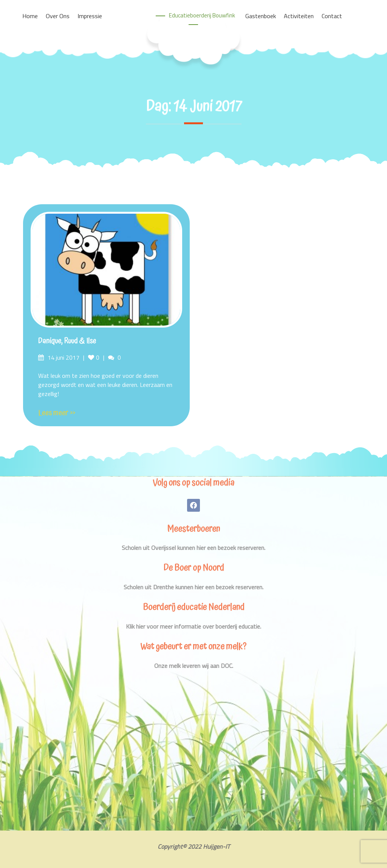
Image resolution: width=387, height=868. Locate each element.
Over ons (58, 15)
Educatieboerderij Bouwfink (202, 15)
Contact (332, 15)
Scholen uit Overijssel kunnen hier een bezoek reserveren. (193, 547)
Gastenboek (260, 15)
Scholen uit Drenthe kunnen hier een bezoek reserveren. (193, 587)
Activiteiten (299, 15)
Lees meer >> (56, 413)
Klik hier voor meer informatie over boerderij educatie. (193, 626)
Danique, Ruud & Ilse (67, 341)
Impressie (89, 15)
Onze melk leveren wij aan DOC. (193, 665)
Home (30, 15)
